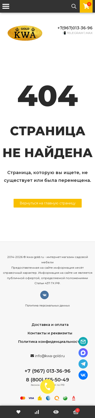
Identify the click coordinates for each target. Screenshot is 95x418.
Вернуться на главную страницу (48, 203)
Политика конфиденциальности (50, 341)
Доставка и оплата (50, 324)
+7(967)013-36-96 (75, 28)
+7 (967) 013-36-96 (47, 371)
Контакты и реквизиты (50, 333)
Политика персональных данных (47, 305)
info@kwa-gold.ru (50, 356)
